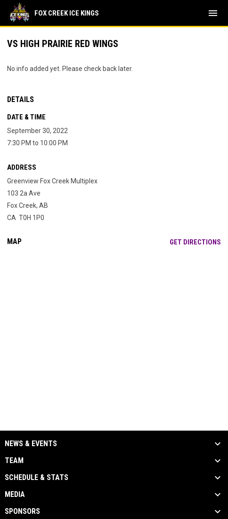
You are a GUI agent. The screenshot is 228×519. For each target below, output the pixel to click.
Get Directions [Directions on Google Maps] (195, 242)
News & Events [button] (31, 444)
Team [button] (14, 460)
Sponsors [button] (22, 511)
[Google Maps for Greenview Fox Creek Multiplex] (114, 325)
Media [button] (15, 494)
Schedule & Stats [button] (36, 477)
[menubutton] (213, 13)
